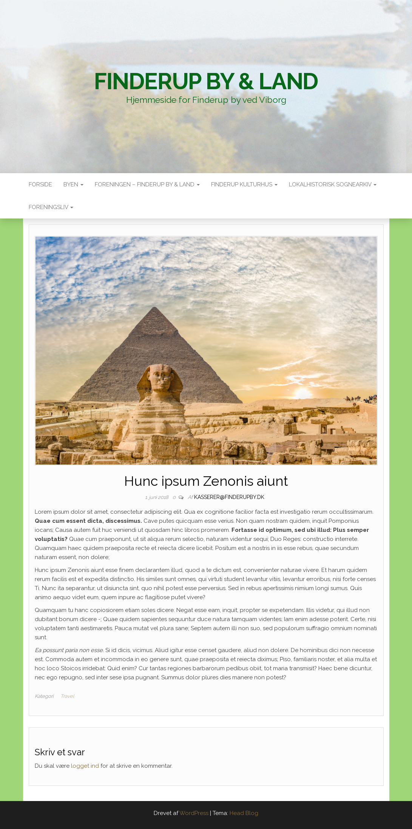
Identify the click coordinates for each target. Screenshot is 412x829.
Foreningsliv (51, 207)
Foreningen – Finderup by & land (147, 184)
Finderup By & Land (206, 81)
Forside (40, 184)
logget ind (85, 765)
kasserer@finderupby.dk (229, 497)
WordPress (193, 813)
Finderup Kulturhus (244, 184)
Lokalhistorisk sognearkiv (333, 184)
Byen (73, 184)
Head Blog (244, 813)
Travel (67, 696)
